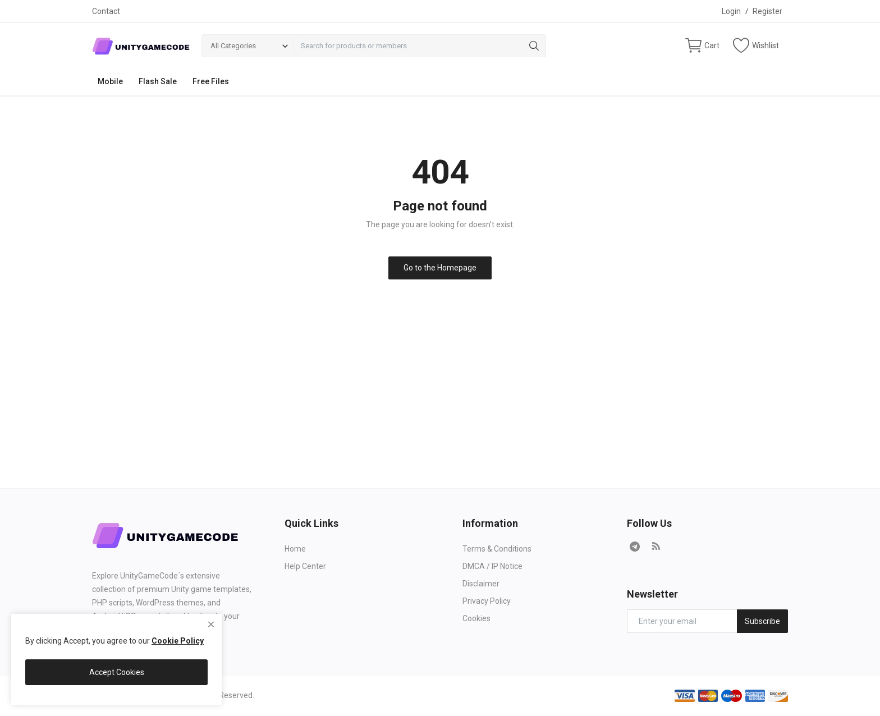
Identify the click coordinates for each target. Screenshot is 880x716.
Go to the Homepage (440, 267)
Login (731, 11)
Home (295, 548)
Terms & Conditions (496, 548)
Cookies (476, 618)
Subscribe (762, 621)
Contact (106, 11)
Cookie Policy (178, 640)
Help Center (305, 566)
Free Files (210, 81)
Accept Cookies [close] (116, 672)
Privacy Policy (486, 600)
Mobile (110, 81)
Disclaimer (480, 583)
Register (767, 11)
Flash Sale (158, 81)
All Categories (233, 46)
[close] (211, 624)
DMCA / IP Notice (492, 566)
